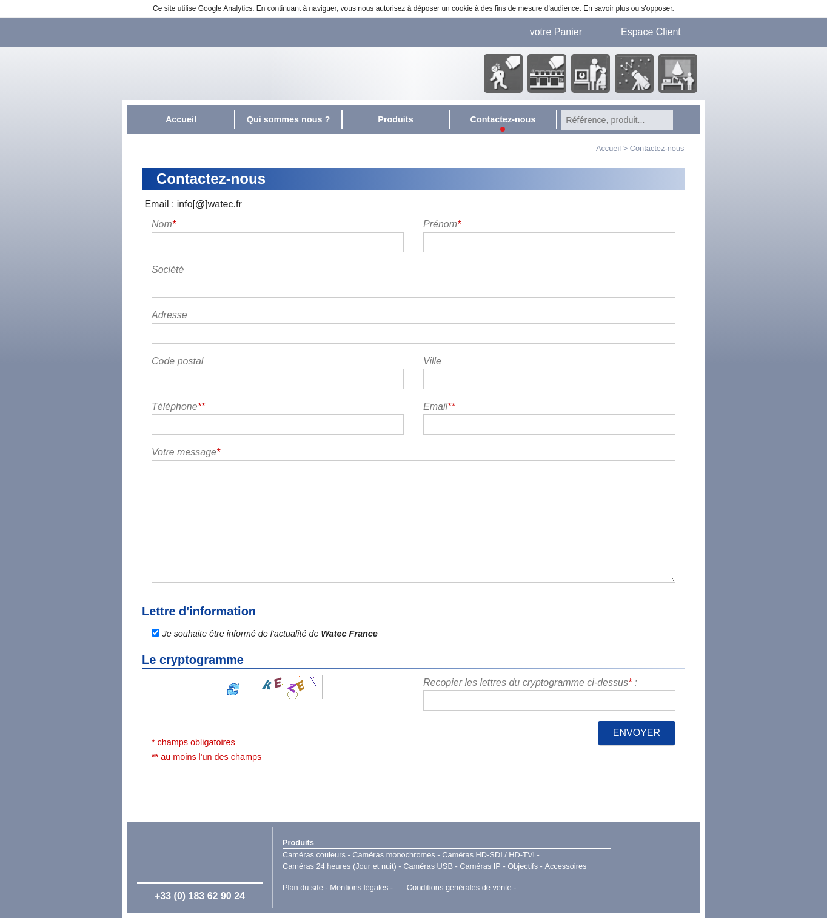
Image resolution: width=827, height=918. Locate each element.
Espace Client (651, 32)
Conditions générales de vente (459, 887)
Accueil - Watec (247, 73)
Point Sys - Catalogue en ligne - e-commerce (536, 887)
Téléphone (178, 406)
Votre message (186, 452)
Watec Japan (655, 866)
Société (168, 269)
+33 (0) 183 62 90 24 (200, 896)
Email (439, 406)
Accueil (608, 148)
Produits (298, 842)
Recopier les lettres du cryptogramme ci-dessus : (530, 682)
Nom (164, 224)
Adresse (169, 315)
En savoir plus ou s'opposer (627, 8)
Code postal (177, 361)
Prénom (442, 224)
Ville (432, 361)
